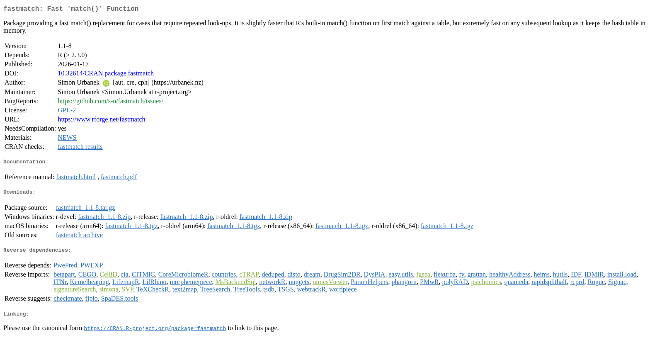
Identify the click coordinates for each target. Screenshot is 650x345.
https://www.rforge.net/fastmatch (101, 120)
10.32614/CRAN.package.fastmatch (106, 74)
